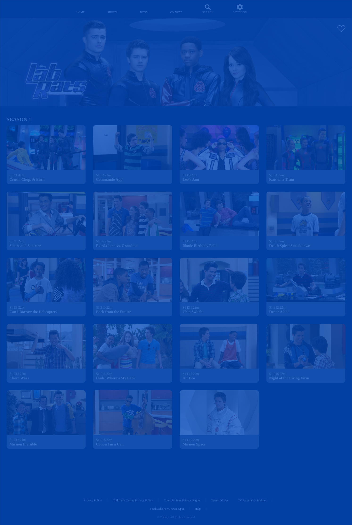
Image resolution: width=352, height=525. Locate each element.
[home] (80, 9)
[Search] (208, 9)
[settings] (239, 9)
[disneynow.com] (16, 8)
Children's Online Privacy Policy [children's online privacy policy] (133, 500)
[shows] (112, 9)
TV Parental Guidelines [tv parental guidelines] (252, 500)
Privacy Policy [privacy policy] (93, 500)
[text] (16, 175)
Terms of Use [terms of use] (219, 500)
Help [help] (198, 508)
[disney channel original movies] (144, 9)
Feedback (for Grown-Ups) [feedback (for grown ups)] (167, 508)
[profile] (271, 9)
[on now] (176, 9)
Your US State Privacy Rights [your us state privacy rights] (182, 500)
